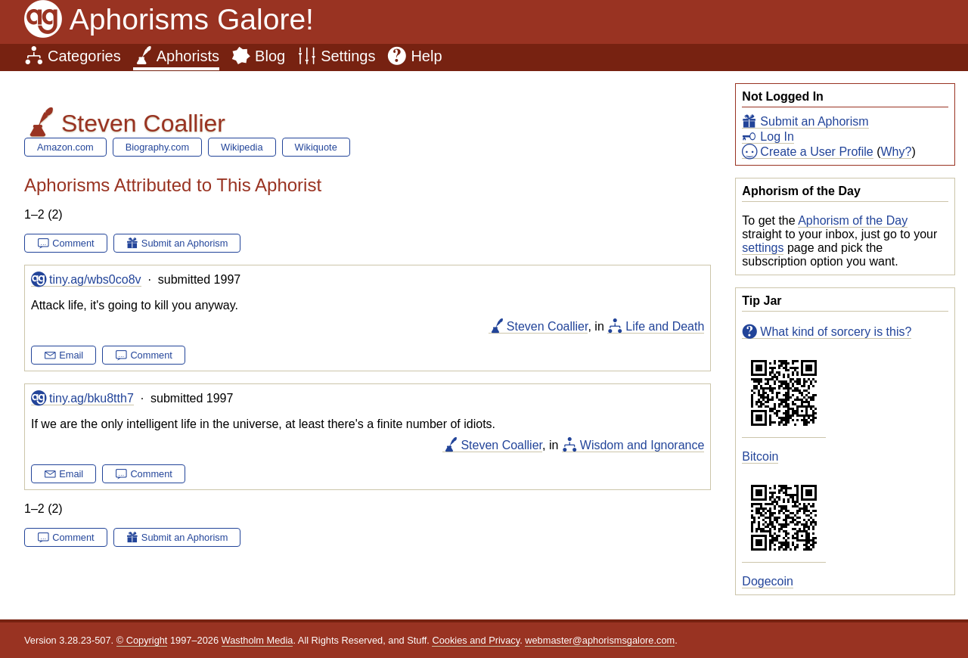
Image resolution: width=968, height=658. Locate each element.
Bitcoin (760, 456)
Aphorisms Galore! (192, 19)
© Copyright (142, 640)
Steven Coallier (547, 326)
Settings (348, 56)
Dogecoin (767, 581)
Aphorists (188, 56)
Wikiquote (316, 147)
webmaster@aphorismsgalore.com (600, 640)
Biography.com (157, 147)
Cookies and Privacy (476, 640)
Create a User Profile (816, 151)
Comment (73, 243)
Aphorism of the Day (853, 220)
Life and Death (664, 326)
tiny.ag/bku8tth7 (91, 398)
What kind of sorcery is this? (835, 331)
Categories (84, 56)
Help (426, 56)
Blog (270, 56)
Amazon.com (65, 147)
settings (762, 247)
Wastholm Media (257, 640)
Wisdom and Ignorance (642, 445)
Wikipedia (241, 147)
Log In (776, 136)
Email (71, 355)
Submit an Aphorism (814, 121)
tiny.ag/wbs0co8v (95, 279)
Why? (896, 151)
